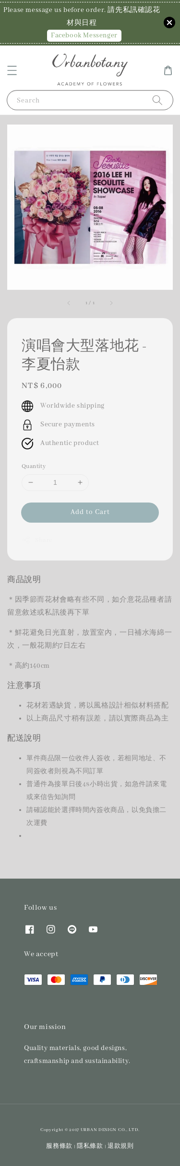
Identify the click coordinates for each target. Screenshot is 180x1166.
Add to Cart (90, 512)
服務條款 (59, 1146)
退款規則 (121, 1146)
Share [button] (37, 540)
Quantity (34, 466)
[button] (12, 70)
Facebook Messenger (84, 35)
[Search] (157, 100)
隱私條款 (90, 1146)
